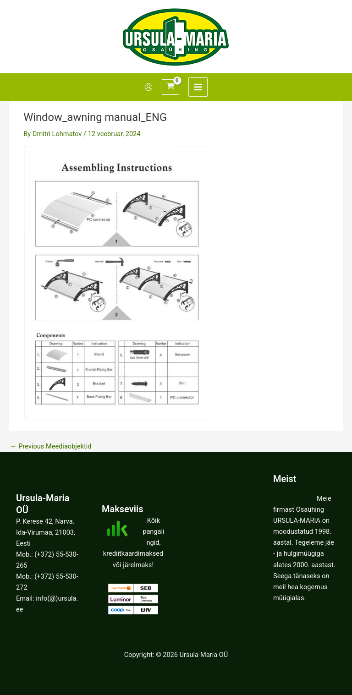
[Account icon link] (148, 87)
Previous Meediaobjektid (50, 446)
